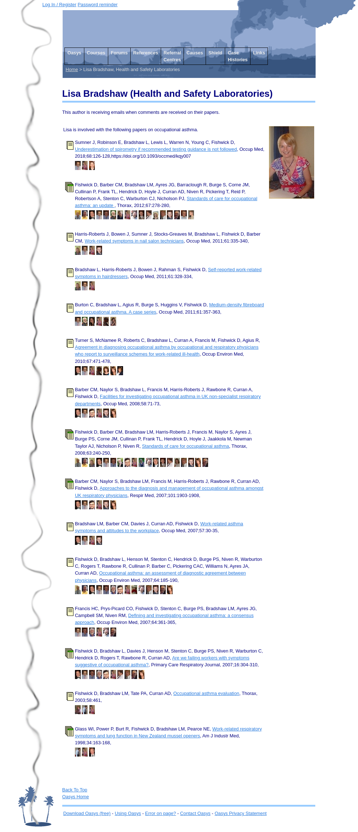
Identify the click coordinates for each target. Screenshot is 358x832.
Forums (119, 52)
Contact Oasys (195, 813)
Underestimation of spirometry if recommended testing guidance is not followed (156, 149)
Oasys (74, 52)
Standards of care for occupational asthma (185, 446)
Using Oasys (128, 813)
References (145, 52)
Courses (96, 52)
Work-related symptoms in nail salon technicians (134, 241)
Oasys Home (75, 796)
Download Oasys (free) (87, 813)
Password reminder (98, 4)
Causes (194, 52)
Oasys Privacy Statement (241, 813)
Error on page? (160, 813)
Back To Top (74, 789)
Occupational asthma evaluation (206, 693)
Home (72, 69)
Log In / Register (59, 4)
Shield (215, 52)
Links (259, 52)
